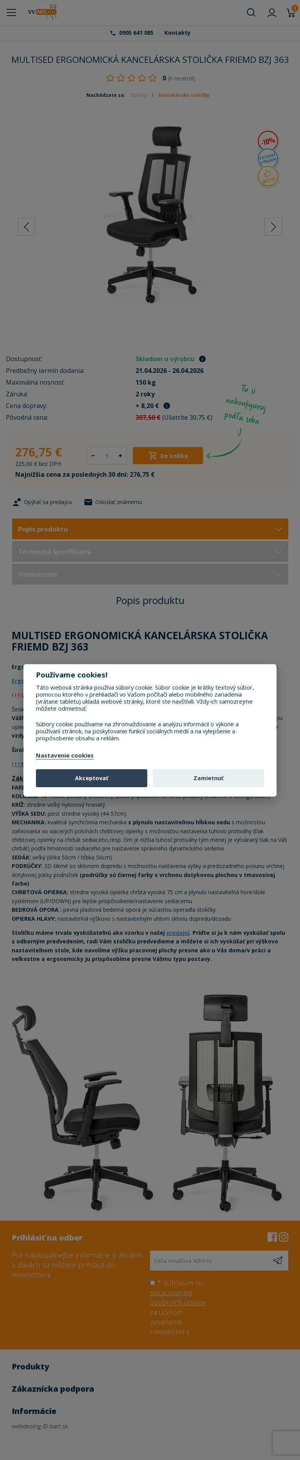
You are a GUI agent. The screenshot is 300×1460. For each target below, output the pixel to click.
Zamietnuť (208, 778)
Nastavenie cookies (65, 755)
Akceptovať (91, 778)
